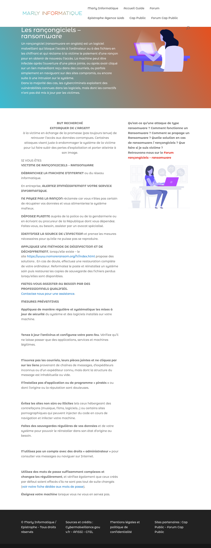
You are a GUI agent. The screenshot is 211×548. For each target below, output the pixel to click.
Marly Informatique (103, 8)
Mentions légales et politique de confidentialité (125, 527)
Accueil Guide (134, 8)
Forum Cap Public (164, 18)
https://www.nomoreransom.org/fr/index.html (61, 256)
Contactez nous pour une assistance (47, 294)
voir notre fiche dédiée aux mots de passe (52, 487)
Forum (154, 8)
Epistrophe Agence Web (106, 18)
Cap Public (137, 18)
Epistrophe (29, 527)
